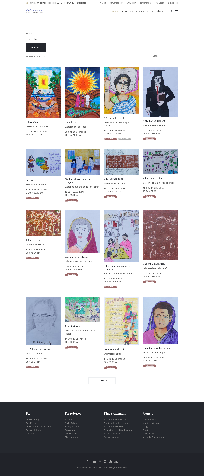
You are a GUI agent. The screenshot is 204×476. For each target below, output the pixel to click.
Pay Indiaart (149, 433)
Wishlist (131, 3)
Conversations (111, 437)
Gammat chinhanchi (114, 349)
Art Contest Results (114, 426)
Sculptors (70, 430)
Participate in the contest (117, 423)
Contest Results (144, 11)
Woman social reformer (77, 256)
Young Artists (72, 426)
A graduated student (154, 120)
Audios (146, 423)
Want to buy (116, 3)
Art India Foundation (153, 437)
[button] (171, 11)
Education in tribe (113, 178)
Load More (102, 380)
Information (32, 121)
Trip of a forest (73, 326)
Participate (81, 3)
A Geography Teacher (115, 118)
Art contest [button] (127, 11)
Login (160, 3)
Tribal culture (33, 240)
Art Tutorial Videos (113, 433)
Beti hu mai (32, 180)
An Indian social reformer (156, 348)
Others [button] (159, 11)
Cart (102, 3)
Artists (68, 419)
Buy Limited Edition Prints (39, 426)
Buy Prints (31, 423)
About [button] (115, 11)
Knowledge (71, 122)
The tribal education (154, 263)
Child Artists (71, 423)
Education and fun (153, 178)
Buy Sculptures (33, 430)
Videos (155, 423)
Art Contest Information (116, 419)
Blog (145, 426)
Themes (30, 433)
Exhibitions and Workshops (118, 430)
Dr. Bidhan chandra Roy (38, 349)
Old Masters (71, 433)
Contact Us (146, 3)
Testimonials (149, 419)
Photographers (72, 437)
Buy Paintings (33, 419)
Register (172, 3)
